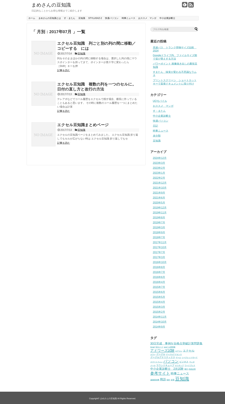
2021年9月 (159, 192)
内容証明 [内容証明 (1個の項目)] (192, 369)
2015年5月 (159, 297)
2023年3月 (159, 163)
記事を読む (63, 70)
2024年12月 (160, 158)
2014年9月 (159, 326)
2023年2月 (159, 168)
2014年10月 (160, 321)
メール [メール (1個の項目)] (153, 365)
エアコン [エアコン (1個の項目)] (178, 351)
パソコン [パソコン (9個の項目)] (171, 361)
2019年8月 (159, 217)
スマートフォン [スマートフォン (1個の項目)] (156, 362)
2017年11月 (160, 242)
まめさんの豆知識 (51, 5)
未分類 (157, 135)
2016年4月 (159, 282)
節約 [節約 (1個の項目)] (168, 380)
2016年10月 (160, 262)
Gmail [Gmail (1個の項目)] (152, 347)
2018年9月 (159, 232)
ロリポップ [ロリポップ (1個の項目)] (179, 365)
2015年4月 (159, 302)
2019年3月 (159, 227)
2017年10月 (160, 247)
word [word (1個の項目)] (166, 347)
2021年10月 (160, 187)
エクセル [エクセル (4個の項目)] (188, 350)
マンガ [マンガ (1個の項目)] (191, 362)
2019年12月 (160, 207)
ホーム (31, 18)
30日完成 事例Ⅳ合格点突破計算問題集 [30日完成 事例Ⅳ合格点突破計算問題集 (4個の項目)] (176, 343)
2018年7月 (159, 237)
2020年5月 (159, 202)
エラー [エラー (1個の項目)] (153, 354)
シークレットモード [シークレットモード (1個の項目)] (190, 357)
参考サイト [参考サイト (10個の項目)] (160, 373)
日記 (155, 125)
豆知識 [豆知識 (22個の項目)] (182, 378)
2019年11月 (160, 212)
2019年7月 (159, 222)
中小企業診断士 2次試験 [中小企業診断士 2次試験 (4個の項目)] (167, 368)
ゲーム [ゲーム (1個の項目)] (178, 357)
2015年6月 (159, 292)
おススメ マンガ (147, 18)
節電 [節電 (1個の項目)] (172, 380)
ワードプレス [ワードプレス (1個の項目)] (190, 365)
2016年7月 (159, 272)
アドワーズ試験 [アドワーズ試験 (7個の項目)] (162, 350)
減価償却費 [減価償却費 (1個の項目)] (154, 380)
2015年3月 (159, 307)
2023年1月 (159, 172)
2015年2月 (159, 311)
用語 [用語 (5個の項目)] (163, 379)
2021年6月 (159, 197)
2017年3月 (159, 257)
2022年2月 (159, 177)
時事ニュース (128, 18)
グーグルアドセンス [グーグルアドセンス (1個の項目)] (174, 354)
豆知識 (81, 18)
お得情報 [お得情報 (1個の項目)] (171, 347)
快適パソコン (112, 18)
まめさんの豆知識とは (49, 18)
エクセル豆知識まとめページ (83, 125)
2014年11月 (160, 316)
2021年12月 (160, 182)
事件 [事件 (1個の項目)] (186, 369)
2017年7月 (159, 252)
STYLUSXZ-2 (95, 18)
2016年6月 (159, 277)
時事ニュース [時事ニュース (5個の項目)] (180, 373)
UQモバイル (160, 101)
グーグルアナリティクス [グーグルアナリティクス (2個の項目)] (162, 357)
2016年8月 (159, 267)
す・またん (69, 18)
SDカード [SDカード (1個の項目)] (159, 347)
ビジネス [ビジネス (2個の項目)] (183, 361)
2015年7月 (159, 287)
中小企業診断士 (167, 18)
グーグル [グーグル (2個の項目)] (160, 354)
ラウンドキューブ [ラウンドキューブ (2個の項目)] (165, 365)
